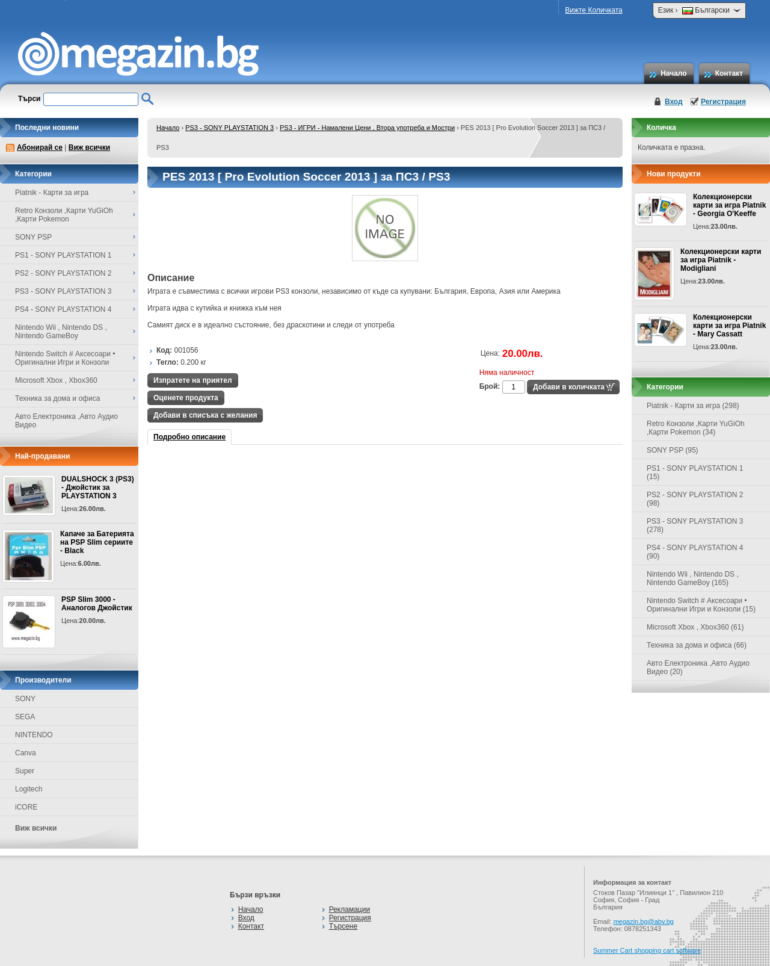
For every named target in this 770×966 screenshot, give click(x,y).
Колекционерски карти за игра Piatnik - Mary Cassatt (729, 325)
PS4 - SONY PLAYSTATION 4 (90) (695, 551)
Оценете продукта (185, 398)
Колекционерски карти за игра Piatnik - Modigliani (720, 260)
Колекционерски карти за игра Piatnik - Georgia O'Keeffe (729, 205)
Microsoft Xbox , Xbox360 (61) (695, 627)
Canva (25, 753)
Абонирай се (40, 147)
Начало (673, 73)
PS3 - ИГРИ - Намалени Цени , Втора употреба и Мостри (367, 127)
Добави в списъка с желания (205, 415)
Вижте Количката (593, 10)
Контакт (729, 73)
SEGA (25, 717)
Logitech (28, 789)
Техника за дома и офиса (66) (697, 645)
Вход (674, 102)
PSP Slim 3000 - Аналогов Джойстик (96, 603)
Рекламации (349, 909)
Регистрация (723, 102)
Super (24, 771)
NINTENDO (34, 735)
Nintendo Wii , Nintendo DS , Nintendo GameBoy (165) (693, 578)
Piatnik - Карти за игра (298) (693, 405)
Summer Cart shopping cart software (647, 950)
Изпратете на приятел (192, 380)
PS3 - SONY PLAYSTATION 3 (229, 127)
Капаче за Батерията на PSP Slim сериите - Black (97, 542)
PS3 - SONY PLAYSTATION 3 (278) (695, 525)
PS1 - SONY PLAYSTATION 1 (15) (695, 472)
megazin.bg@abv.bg (644, 921)
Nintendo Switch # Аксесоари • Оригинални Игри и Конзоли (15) (701, 604)
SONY (25, 699)
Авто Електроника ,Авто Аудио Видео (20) (698, 667)
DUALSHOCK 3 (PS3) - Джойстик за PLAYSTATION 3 (97, 487)
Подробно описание (189, 437)
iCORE (26, 807)
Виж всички (89, 147)
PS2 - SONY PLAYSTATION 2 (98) (695, 499)
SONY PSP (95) (672, 450)
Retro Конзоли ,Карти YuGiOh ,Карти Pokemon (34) (696, 428)
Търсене (343, 926)
